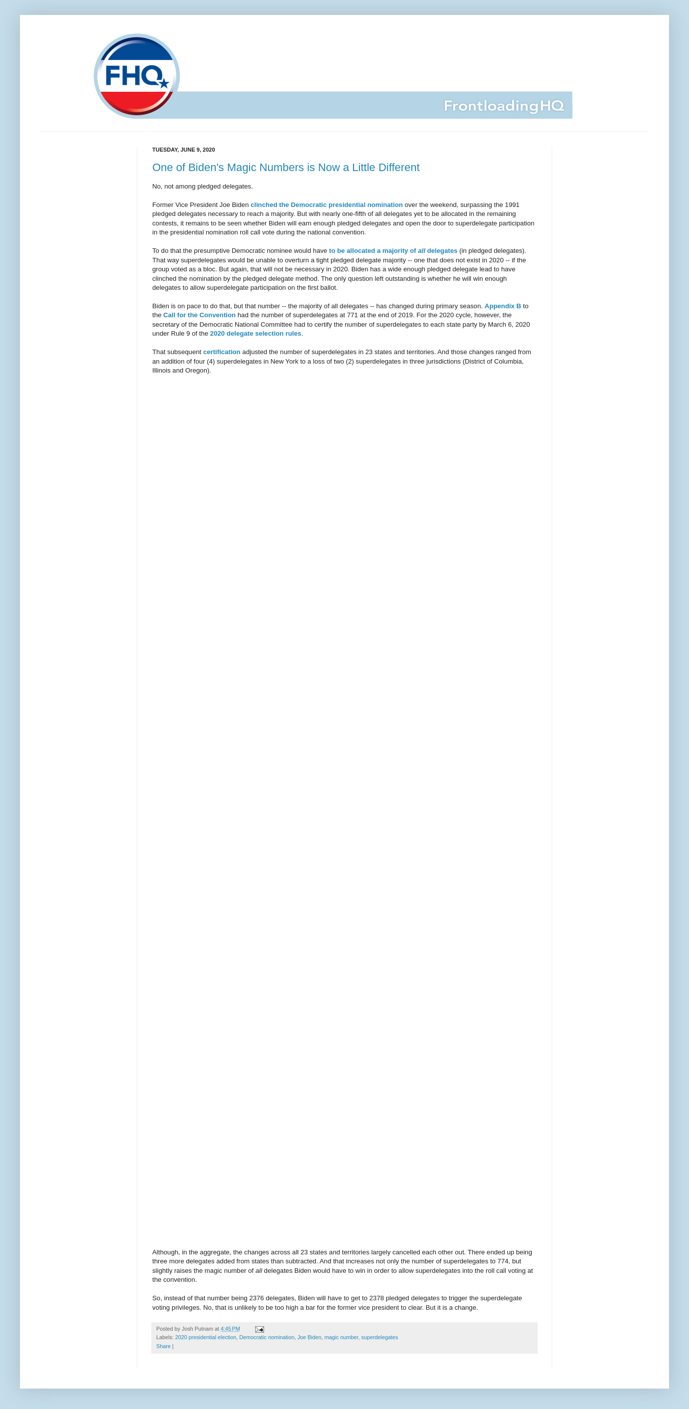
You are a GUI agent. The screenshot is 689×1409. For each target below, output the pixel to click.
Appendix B (503, 306)
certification (222, 352)
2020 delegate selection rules (256, 333)
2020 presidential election (205, 1337)
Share (163, 1346)
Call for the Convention (199, 315)
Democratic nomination (266, 1337)
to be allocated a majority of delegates (393, 250)
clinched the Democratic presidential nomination (327, 204)
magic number (341, 1337)
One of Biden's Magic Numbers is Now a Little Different (286, 167)
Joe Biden (310, 1337)
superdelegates (379, 1337)
